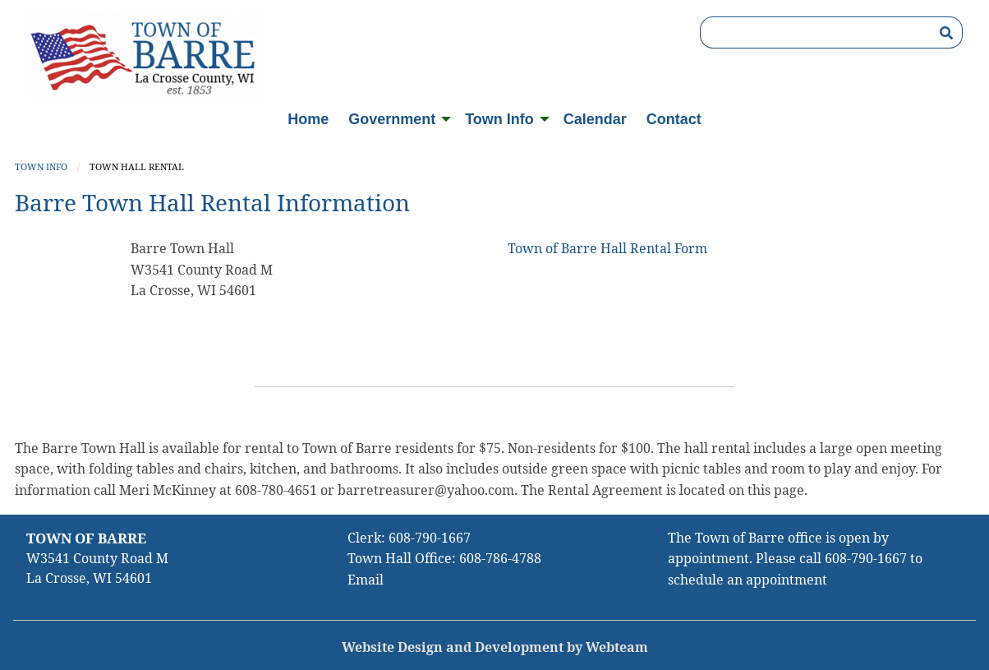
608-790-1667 (430, 538)
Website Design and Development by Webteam (495, 647)
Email (365, 580)
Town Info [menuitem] (499, 119)
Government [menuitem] (391, 119)
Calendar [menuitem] (595, 119)
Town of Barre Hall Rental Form (607, 248)
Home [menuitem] (308, 119)
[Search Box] (815, 32)
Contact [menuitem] (674, 119)
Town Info (41, 166)
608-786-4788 (500, 558)
